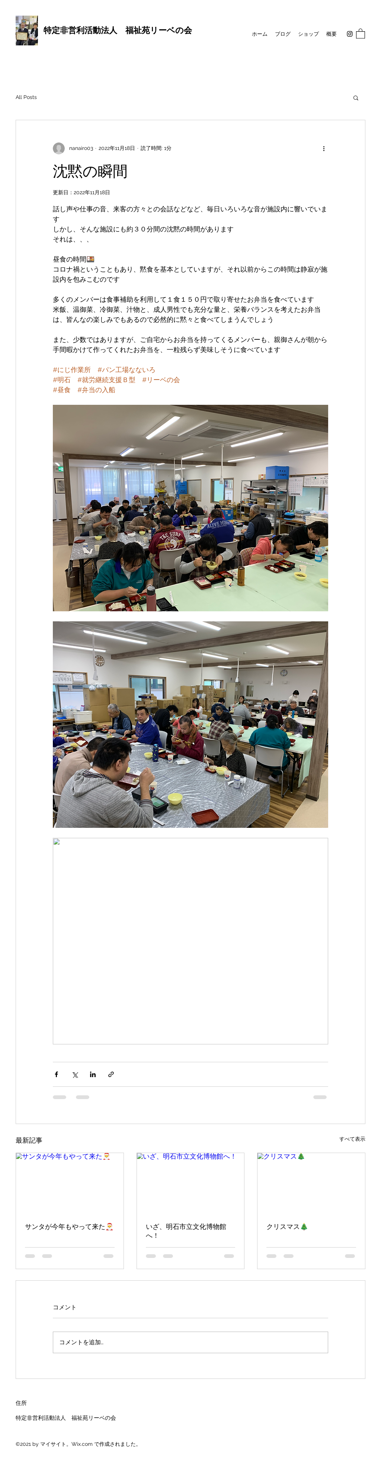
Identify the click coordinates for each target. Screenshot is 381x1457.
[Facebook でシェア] (56, 1074)
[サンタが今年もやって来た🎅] (70, 1183)
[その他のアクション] (323, 148)
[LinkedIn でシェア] (92, 1074)
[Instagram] (349, 34)
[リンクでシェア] (111, 1074)
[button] (360, 33)
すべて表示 (352, 1139)
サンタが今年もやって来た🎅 (69, 1227)
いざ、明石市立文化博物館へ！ (186, 1231)
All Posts (26, 97)
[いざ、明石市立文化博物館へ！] (190, 1183)
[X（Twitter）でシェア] (74, 1074)
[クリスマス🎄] (311, 1183)
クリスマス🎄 (287, 1227)
